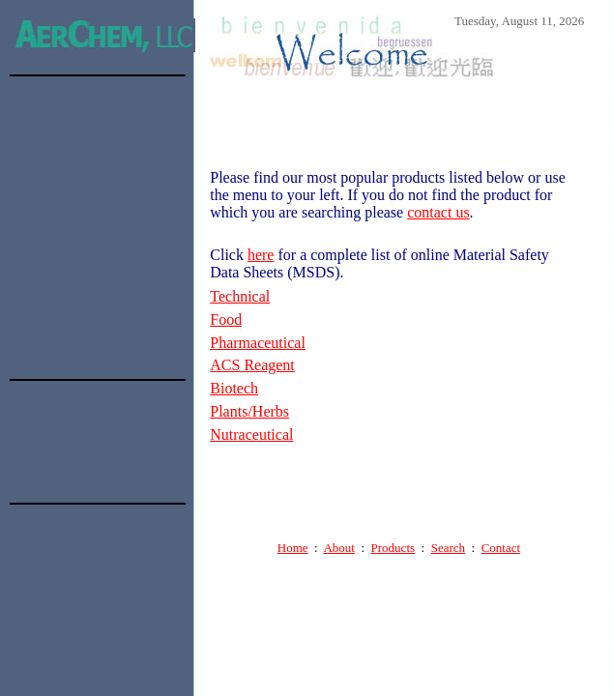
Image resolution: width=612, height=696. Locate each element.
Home (292, 547)
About (339, 547)
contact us (438, 212)
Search (448, 547)
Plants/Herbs (249, 411)
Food (226, 319)
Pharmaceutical (258, 342)
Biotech (234, 388)
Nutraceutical (251, 434)
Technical (240, 296)
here (261, 254)
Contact (500, 547)
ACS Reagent (252, 365)
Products (393, 547)
